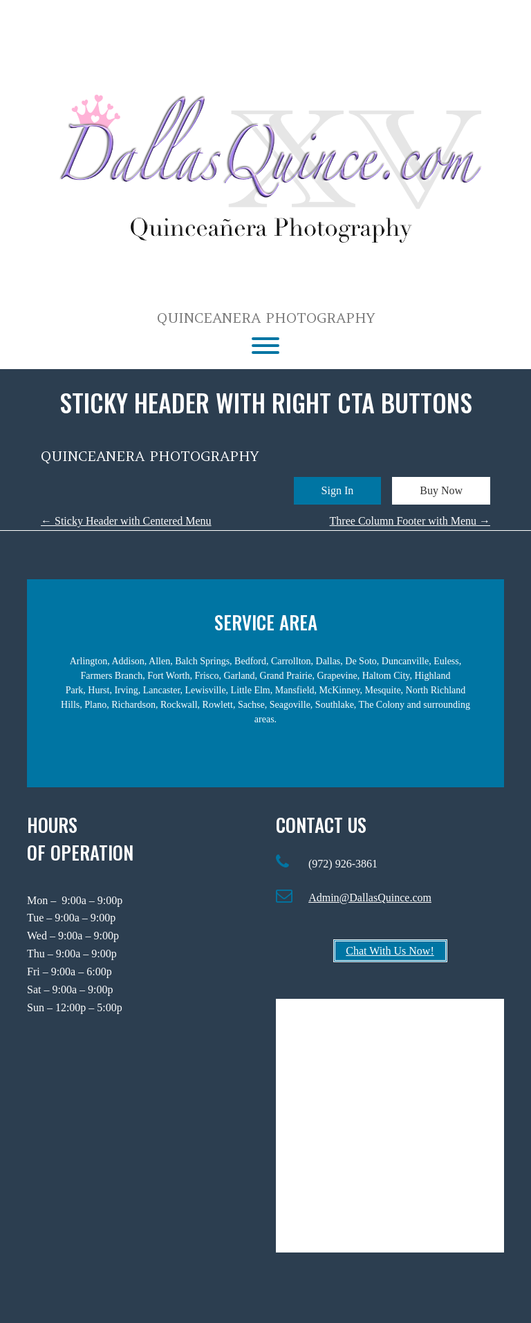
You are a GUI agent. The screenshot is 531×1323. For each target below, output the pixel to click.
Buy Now (441, 490)
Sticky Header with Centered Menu (126, 521)
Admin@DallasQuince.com (369, 897)
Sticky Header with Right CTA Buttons (265, 402)
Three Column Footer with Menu (410, 521)
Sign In (338, 490)
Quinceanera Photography (266, 318)
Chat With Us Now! (390, 951)
